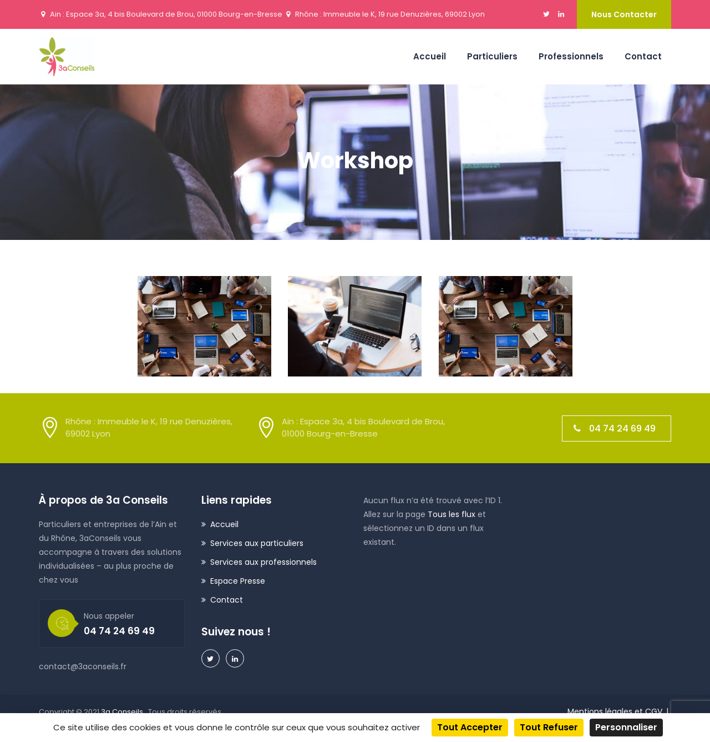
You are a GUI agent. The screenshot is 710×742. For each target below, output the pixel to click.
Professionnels (571, 56)
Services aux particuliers (256, 543)
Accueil (429, 56)
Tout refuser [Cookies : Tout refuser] (549, 727)
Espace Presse (237, 580)
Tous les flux (451, 514)
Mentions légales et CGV (614, 711)
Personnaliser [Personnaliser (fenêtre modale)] (626, 727)
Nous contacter (624, 14)
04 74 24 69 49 (615, 428)
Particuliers (492, 56)
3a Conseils (123, 711)
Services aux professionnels (263, 562)
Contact (643, 56)
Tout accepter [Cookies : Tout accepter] (470, 727)
